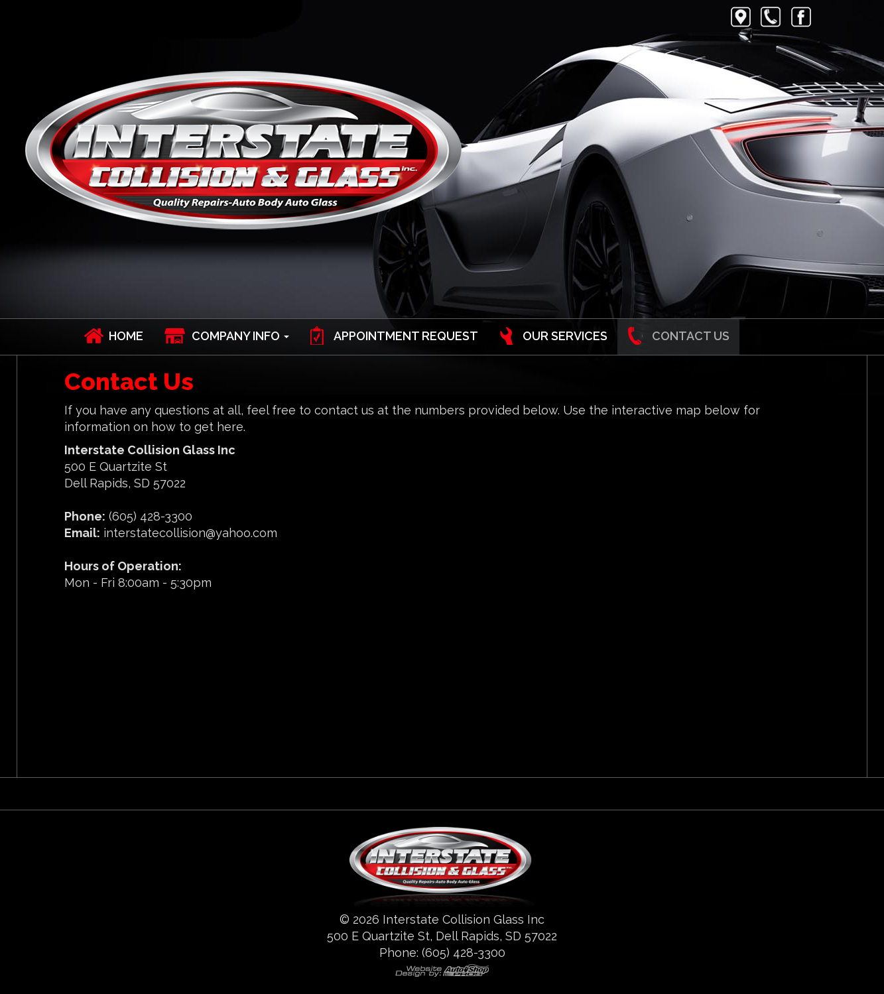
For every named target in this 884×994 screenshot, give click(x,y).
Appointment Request (406, 336)
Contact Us (690, 336)
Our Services (565, 336)
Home (126, 336)
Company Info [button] (240, 336)
